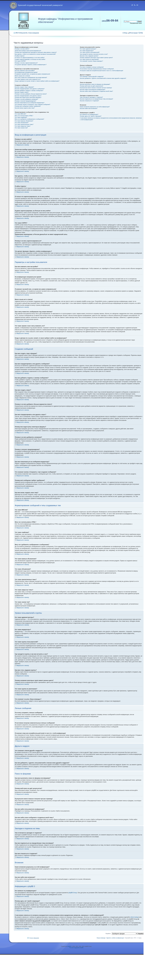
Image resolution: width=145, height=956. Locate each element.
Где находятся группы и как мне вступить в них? (94, 54)
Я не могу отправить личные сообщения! (92, 67)
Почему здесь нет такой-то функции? (90, 116)
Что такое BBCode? (20, 114)
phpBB (69, 946)
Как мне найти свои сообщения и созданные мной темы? (96, 91)
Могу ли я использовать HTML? (24, 115)
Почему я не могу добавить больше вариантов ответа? (31, 94)
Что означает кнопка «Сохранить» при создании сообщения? (32, 104)
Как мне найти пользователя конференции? (92, 89)
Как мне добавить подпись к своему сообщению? (29, 90)
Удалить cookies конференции (115, 938)
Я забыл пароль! (19, 56)
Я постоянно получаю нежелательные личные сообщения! (97, 68)
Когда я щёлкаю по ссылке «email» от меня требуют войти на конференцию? (37, 81)
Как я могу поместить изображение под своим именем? (31, 77)
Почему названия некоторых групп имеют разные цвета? (96, 57)
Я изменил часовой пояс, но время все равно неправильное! (32, 74)
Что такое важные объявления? (24, 121)
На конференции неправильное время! (26, 72)
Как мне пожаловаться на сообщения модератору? (29, 102)
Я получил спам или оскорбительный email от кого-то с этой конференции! (101, 70)
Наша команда (101, 938)
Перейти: (108, 933)
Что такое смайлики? (21, 117)
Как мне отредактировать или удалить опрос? (28, 95)
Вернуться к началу (23, 145)
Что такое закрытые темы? (22, 126)
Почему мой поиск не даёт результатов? (91, 86)
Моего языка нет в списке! (22, 75)
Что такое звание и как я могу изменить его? (28, 79)
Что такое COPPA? (20, 61)
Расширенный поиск (136, 23)
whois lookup (134, 917)
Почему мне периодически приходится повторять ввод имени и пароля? (36, 52)
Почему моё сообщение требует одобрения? (28, 106)
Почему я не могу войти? (22, 49)
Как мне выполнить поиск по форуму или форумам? (95, 84)
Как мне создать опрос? (22, 92)
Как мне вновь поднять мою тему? (25, 108)
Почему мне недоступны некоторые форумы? (28, 97)
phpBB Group (73, 892)
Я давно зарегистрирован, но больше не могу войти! (30, 59)
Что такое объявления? (21, 122)
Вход (125, 33)
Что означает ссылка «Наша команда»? (91, 61)
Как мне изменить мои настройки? (25, 70)
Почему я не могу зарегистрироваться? (26, 63)
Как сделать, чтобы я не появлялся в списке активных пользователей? (35, 54)
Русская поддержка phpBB (76, 947)
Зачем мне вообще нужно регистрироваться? (28, 50)
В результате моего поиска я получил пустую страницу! (96, 87)
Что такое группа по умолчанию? (89, 59)
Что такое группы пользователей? (89, 52)
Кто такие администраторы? (88, 49)
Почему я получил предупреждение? (25, 101)
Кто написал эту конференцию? (89, 114)
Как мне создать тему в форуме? (24, 87)
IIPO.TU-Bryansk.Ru (21, 33)
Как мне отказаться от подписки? (89, 100)
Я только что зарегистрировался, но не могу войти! (29, 57)
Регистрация (134, 33)
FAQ (141, 33)
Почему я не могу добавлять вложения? (26, 99)
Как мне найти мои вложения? (88, 108)
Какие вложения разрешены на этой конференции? (95, 106)
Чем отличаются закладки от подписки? (91, 97)
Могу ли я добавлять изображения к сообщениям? (29, 119)
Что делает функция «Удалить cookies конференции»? (31, 64)
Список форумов (33, 33)
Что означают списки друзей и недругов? (92, 76)
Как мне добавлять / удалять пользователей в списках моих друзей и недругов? (103, 78)
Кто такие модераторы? (87, 50)
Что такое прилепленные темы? (24, 124)
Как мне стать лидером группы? (89, 56)
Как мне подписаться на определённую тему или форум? (96, 99)
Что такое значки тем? (21, 127)
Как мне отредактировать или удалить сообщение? (30, 88)
